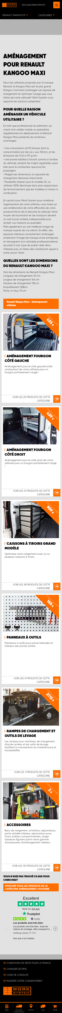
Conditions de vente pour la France (28, 963)
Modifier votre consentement (24, 980)
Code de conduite (17, 975)
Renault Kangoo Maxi (18, 302)
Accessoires (19, 825)
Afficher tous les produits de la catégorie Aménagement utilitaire (27, 887)
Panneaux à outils (24, 637)
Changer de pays (16, 969)
